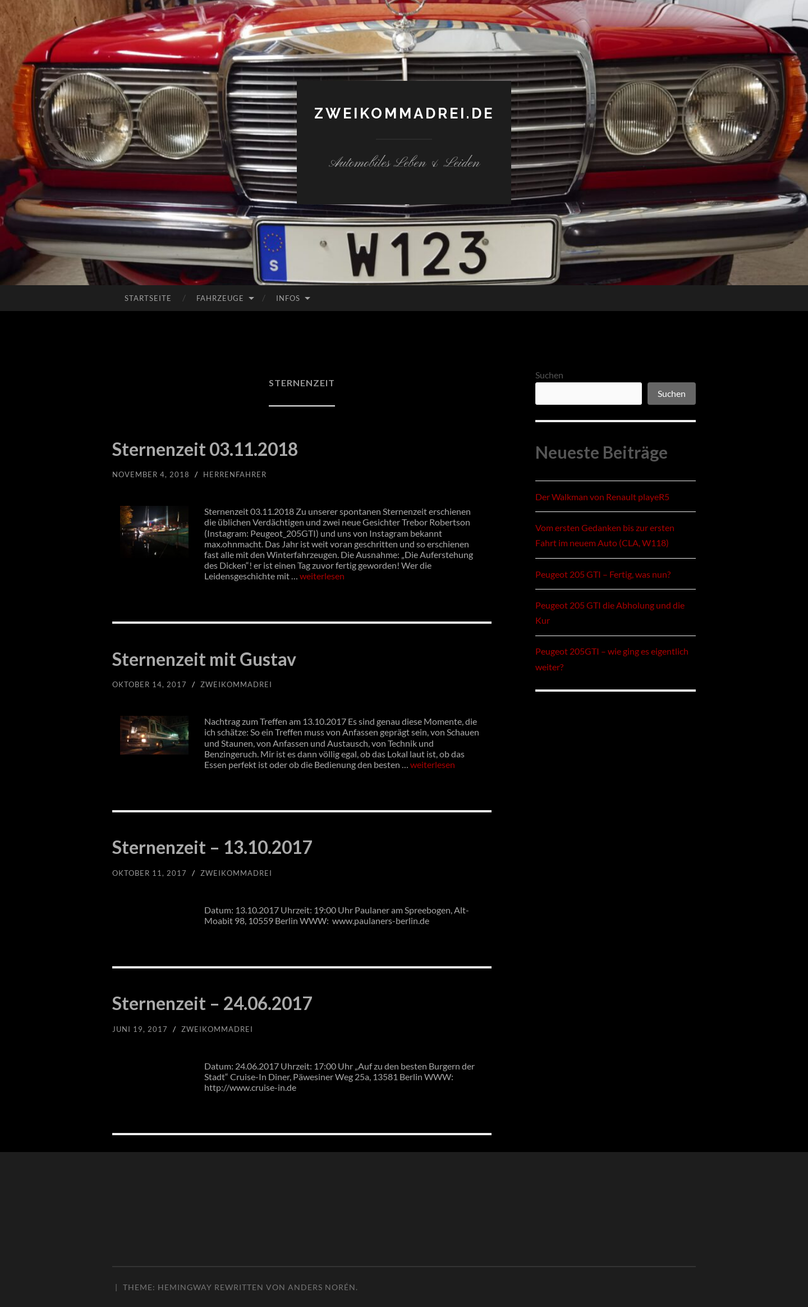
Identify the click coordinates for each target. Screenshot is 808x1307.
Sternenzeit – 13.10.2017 (254, 844)
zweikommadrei (241, 684)
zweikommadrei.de (404, 112)
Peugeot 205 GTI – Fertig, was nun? (603, 574)
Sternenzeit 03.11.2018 (244, 446)
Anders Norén (322, 1287)
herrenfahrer (240, 474)
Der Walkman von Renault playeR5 (602, 496)
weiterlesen (322, 575)
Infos (288, 298)
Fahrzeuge (220, 298)
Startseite (148, 298)
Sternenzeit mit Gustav (241, 656)
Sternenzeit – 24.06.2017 (254, 1000)
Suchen (549, 374)
